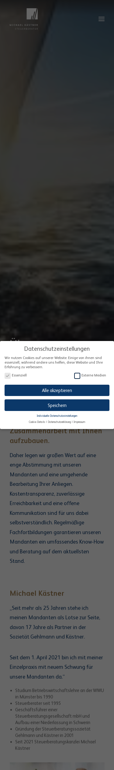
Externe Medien (90, 374)
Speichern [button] (57, 404)
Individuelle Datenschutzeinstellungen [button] (57, 414)
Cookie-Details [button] (37, 421)
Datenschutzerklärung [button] (59, 421)
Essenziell (16, 374)
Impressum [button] (79, 421)
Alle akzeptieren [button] (57, 389)
